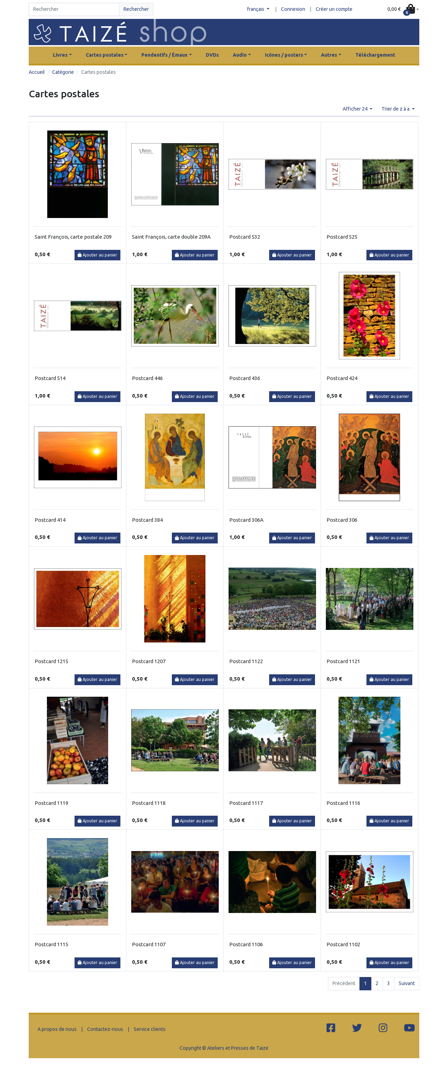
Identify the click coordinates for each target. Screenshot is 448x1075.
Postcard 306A (246, 520)
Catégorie (63, 72)
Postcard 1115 (51, 944)
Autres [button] (329, 55)
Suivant (407, 983)
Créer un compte (334, 9)
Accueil (37, 72)
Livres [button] (60, 55)
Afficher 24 (356, 109)
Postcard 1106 (246, 944)
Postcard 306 (342, 520)
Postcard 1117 (246, 803)
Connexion (293, 9)
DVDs (212, 55)
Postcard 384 (147, 520)
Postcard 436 (244, 378)
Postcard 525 (342, 237)
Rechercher (136, 9)
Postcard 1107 (149, 944)
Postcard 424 (342, 378)
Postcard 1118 (149, 803)
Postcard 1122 (246, 661)
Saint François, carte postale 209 (73, 237)
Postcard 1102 (343, 944)
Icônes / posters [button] (284, 55)
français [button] (256, 9)
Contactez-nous (105, 1029)
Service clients (150, 1029)
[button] (403, 9)
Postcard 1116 (343, 803)
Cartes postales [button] (105, 55)
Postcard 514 (50, 378)
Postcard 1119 (51, 803)
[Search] (74, 9)
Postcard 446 (147, 378)
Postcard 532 (244, 237)
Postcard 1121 (343, 661)
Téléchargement (375, 55)
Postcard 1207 (149, 661)
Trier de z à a (396, 109)
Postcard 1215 (51, 661)
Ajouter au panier (97, 255)
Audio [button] (240, 55)
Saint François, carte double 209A (171, 237)
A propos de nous (57, 1029)
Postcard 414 (50, 520)
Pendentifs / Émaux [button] (164, 55)
